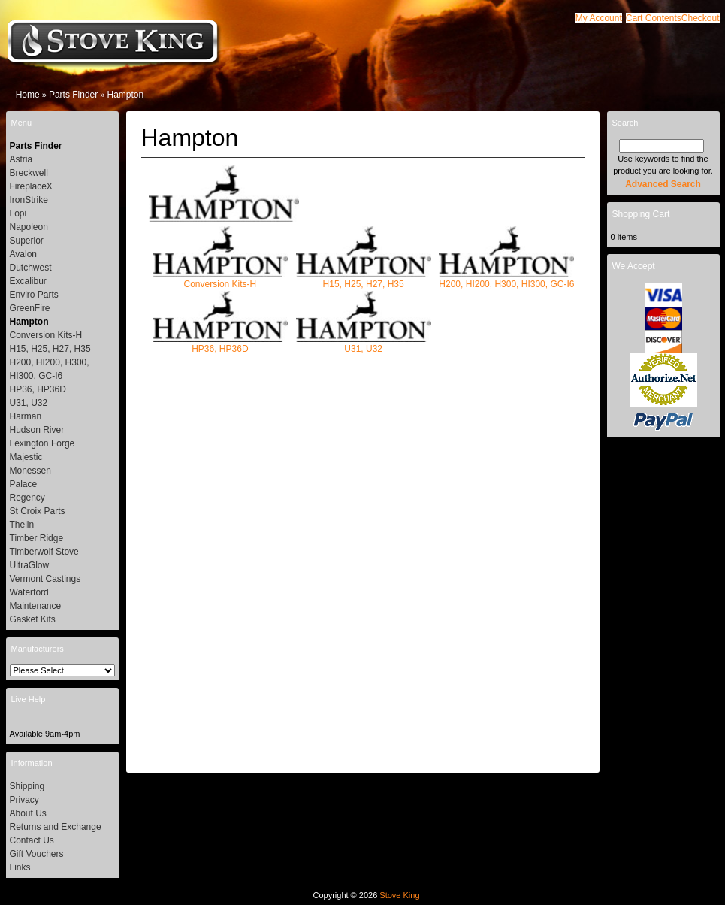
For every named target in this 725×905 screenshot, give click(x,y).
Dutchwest (31, 267)
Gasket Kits (33, 619)
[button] (653, 18)
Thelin (22, 524)
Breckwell (29, 173)
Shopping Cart (641, 214)
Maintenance (36, 606)
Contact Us (32, 840)
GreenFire (30, 308)
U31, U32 (363, 344)
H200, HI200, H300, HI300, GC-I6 (506, 279)
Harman (26, 416)
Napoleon (29, 227)
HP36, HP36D (220, 344)
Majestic (26, 457)
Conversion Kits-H (220, 279)
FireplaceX (31, 186)
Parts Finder (73, 94)
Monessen (30, 470)
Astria (21, 159)
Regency (27, 497)
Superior (27, 240)
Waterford (29, 592)
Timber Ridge (37, 538)
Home (28, 94)
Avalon (23, 254)
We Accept (633, 266)
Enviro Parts (34, 294)
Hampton (125, 94)
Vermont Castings (45, 579)
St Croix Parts (37, 511)
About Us (28, 813)
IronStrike (29, 200)
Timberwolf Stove (44, 551)
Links (20, 867)
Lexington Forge (42, 443)
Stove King (399, 895)
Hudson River (37, 430)
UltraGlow (30, 565)
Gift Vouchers (37, 854)
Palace (24, 484)
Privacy (24, 800)
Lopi (18, 213)
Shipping (27, 786)
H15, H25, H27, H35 (363, 279)
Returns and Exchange (55, 827)
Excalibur (28, 281)
